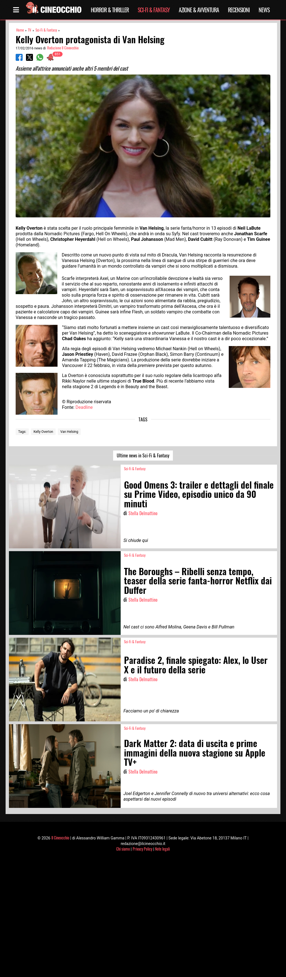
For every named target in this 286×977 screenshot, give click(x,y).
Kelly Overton (43, 432)
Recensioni (239, 10)
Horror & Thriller (110, 10)
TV (29, 30)
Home (20, 30)
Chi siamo (123, 849)
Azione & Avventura (199, 10)
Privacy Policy (142, 849)
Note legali (162, 849)
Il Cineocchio (60, 838)
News (264, 10)
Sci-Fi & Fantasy (154, 10)
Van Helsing (69, 432)
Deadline (84, 407)
